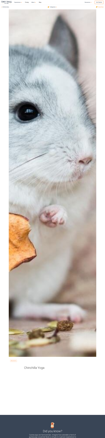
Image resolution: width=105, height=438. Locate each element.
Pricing (27, 2)
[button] (18, 2)
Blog (40, 2)
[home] (7, 2)
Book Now (101, 7)
